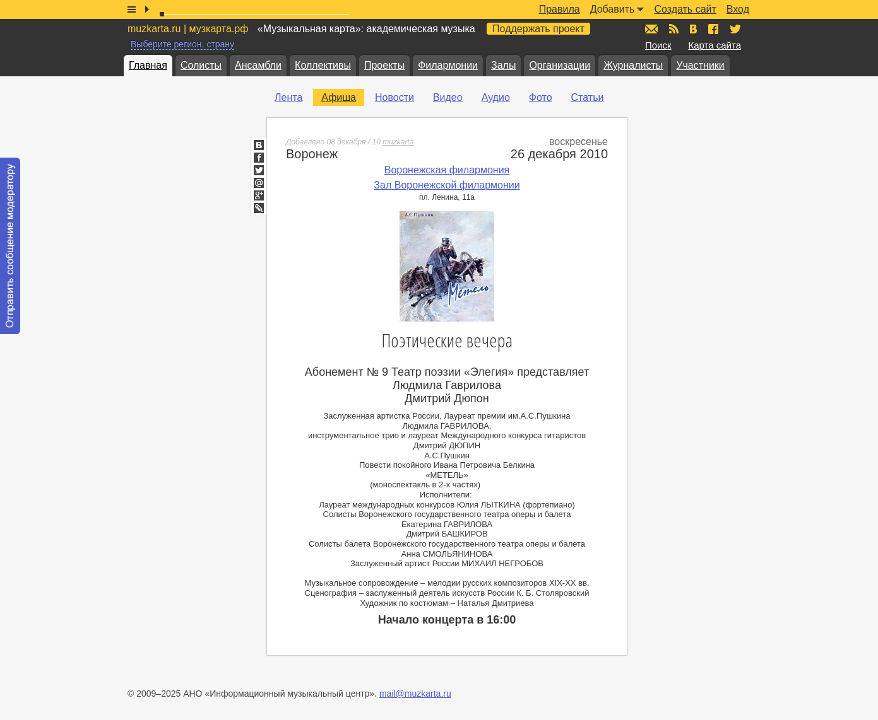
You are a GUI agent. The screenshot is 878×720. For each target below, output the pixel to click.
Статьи (587, 97)
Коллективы (323, 65)
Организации (559, 65)
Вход (738, 9)
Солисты (201, 65)
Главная (148, 65)
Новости (394, 97)
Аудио (496, 97)
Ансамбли (258, 65)
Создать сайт (685, 9)
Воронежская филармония (447, 170)
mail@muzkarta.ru (415, 693)
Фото (540, 97)
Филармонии (448, 65)
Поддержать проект (538, 28)
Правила (559, 9)
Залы (503, 65)
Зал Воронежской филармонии (446, 185)
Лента (288, 97)
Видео (448, 97)
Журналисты (633, 65)
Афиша (338, 97)
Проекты (384, 65)
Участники (700, 65)
